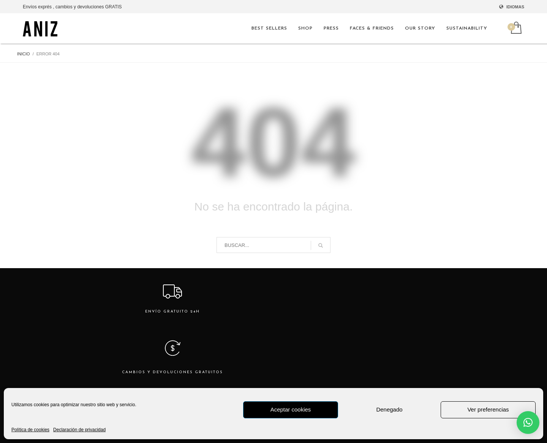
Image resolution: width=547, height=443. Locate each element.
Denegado (389, 409)
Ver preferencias (488, 409)
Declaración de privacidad (79, 429)
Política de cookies (30, 429)
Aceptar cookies (290, 409)
